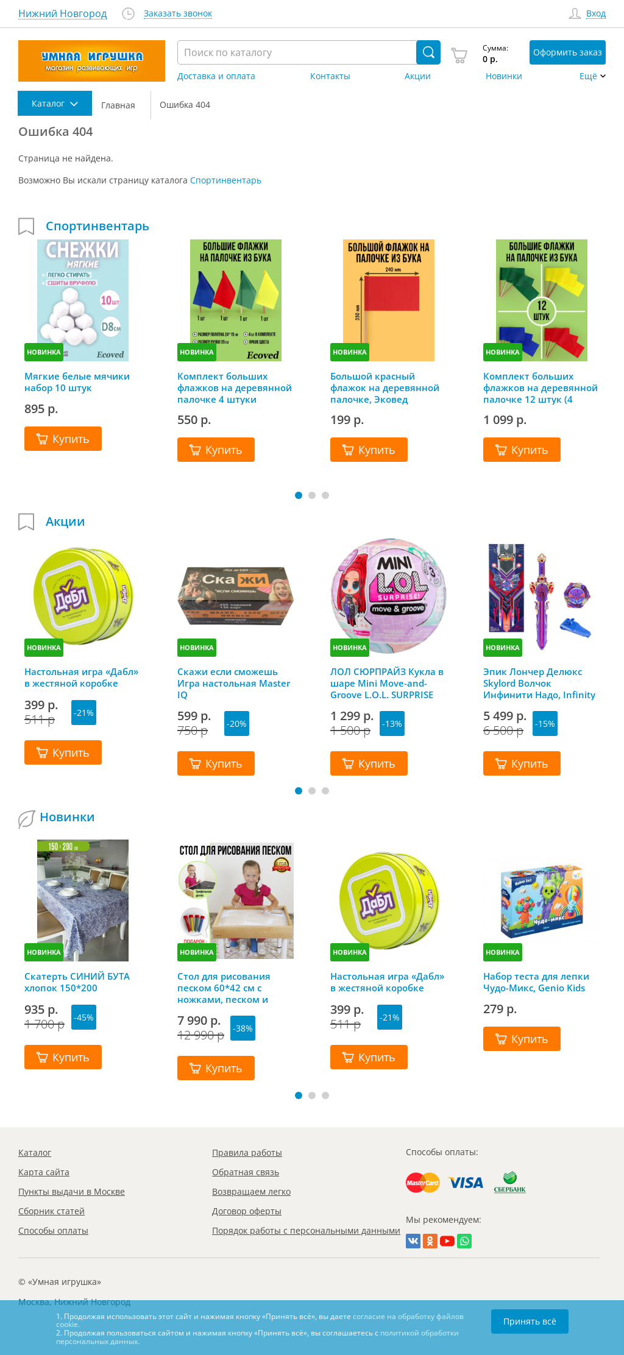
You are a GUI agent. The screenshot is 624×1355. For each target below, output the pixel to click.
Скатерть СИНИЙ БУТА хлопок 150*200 (77, 982)
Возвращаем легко (251, 1191)
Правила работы (247, 1152)
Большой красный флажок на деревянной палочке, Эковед (384, 387)
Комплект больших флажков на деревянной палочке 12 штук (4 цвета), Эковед (540, 387)
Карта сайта (43, 1172)
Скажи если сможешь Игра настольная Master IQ (233, 683)
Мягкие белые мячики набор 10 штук (77, 382)
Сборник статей (51, 1211)
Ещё (588, 76)
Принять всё (529, 1321)
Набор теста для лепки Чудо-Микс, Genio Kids (536, 982)
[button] (298, 495)
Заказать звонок (178, 14)
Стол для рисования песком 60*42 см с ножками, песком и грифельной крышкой (228, 988)
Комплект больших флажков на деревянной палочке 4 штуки (234, 387)
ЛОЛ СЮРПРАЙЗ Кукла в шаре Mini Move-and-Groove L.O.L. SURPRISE (387, 683)
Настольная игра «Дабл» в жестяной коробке (81, 677)
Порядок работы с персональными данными (306, 1230)
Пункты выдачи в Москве (71, 1191)
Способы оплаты (53, 1230)
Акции (418, 76)
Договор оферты (247, 1211)
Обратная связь (245, 1172)
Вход (596, 14)
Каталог (34, 1152)
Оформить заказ (567, 52)
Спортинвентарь (225, 180)
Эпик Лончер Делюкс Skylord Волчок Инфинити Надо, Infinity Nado (539, 683)
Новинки (504, 76)
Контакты (330, 76)
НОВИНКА (44, 351)
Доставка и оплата (216, 76)
